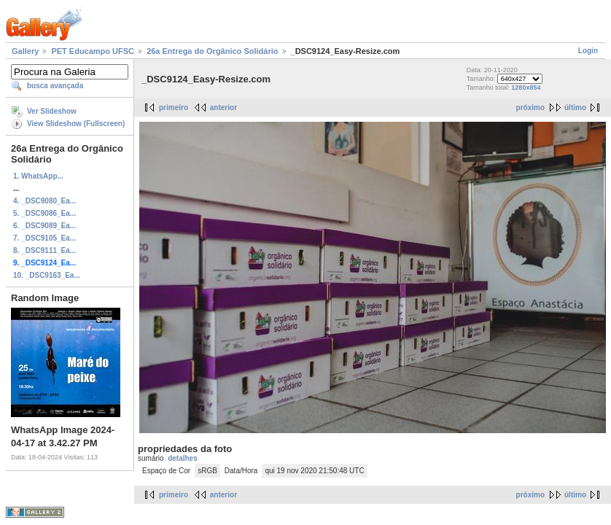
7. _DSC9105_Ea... (44, 238)
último (575, 108)
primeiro (173, 108)
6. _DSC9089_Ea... (44, 226)
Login (588, 51)
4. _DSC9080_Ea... (44, 201)
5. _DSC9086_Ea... (44, 213)
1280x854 (525, 87)
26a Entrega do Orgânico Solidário (212, 51)
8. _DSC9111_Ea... (44, 250)
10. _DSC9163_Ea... (46, 275)
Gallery (25, 51)
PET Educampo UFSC (92, 51)
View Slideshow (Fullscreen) (76, 124)
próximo (530, 108)
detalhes (183, 458)
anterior (223, 108)
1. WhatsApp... (38, 176)
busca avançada (55, 86)
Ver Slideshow (52, 111)
